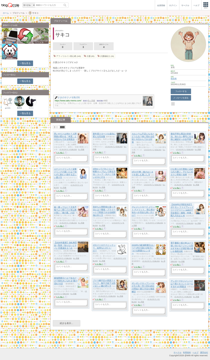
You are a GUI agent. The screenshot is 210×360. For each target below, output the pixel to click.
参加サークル (104, 46)
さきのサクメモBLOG (68, 149)
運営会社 (204, 352)
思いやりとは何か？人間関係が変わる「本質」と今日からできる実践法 (65, 136)
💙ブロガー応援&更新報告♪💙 (9, 41)
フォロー (63, 46)
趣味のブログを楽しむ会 (41, 41)
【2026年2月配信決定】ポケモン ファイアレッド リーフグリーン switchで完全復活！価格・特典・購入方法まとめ (182, 210)
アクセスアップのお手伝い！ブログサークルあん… (9, 56)
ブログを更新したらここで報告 (25, 41)
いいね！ (60, 152)
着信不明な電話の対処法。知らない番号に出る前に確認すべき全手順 (182, 136)
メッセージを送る (180, 98)
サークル (177, 352)
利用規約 (187, 352)
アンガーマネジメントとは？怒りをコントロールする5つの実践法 (182, 284)
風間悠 (19, 108)
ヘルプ (195, 352)
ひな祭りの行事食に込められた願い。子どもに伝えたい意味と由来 (182, 172)
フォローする (181, 91)
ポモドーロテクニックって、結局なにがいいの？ (104, 248)
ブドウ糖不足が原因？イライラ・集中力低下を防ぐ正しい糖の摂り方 (104, 283)
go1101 (7, 108)
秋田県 (174, 79)
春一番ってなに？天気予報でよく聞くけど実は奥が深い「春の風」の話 (65, 210)
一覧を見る (25, 63)
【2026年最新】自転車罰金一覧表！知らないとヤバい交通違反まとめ (65, 245)
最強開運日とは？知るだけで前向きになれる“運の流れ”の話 (65, 281)
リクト (31, 108)
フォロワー (83, 46)
